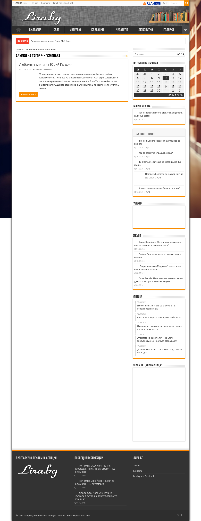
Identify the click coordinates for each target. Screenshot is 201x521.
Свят (56, 30)
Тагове (151, 134)
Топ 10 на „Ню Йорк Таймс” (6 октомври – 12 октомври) (94, 482)
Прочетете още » (28, 94)
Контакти (45, 3)
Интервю (75, 30)
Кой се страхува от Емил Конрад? (156, 153)
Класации (97, 30)
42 (149, 148)
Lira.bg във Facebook (63, 3)
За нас (35, 3)
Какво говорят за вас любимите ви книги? (160, 188)
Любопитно (145, 30)
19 (149, 169)
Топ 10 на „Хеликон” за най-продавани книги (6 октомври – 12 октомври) (94, 468)
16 (160, 178)
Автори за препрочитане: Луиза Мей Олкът (51, 41)
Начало (18, 29)
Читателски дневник (43, 69)
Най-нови (140, 134)
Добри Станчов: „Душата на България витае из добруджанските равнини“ (95, 496)
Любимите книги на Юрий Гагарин (45, 64)
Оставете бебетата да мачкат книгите (164, 174)
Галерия (168, 30)
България (35, 30)
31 (149, 157)
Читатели (122, 30)
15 (149, 192)
